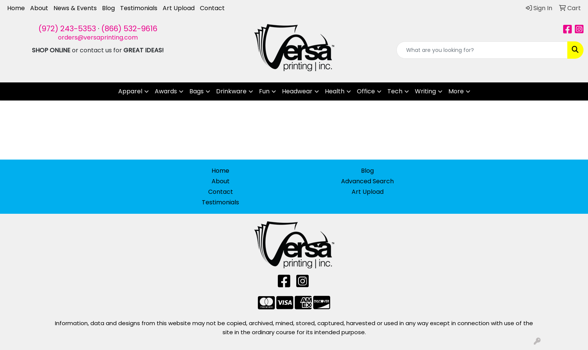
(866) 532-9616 (129, 28)
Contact (212, 8)
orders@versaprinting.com (98, 37)
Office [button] (366, 91)
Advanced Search (367, 181)
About (39, 8)
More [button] (456, 91)
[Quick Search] (482, 50)
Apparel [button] (130, 91)
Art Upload (179, 8)
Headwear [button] (297, 91)
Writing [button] (425, 91)
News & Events (75, 8)
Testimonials (138, 8)
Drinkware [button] (231, 91)
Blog (108, 8)
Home (16, 8)
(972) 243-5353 (67, 28)
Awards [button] (166, 91)
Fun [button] (264, 91)
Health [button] (334, 91)
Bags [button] (196, 91)
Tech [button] (394, 91)
